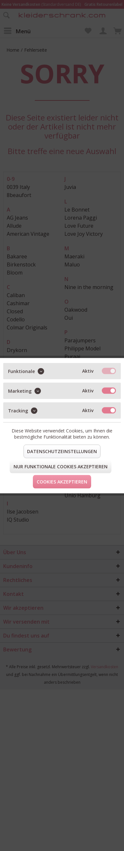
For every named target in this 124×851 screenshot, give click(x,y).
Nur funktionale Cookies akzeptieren (61, 466)
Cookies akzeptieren (62, 481)
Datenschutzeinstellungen (62, 451)
